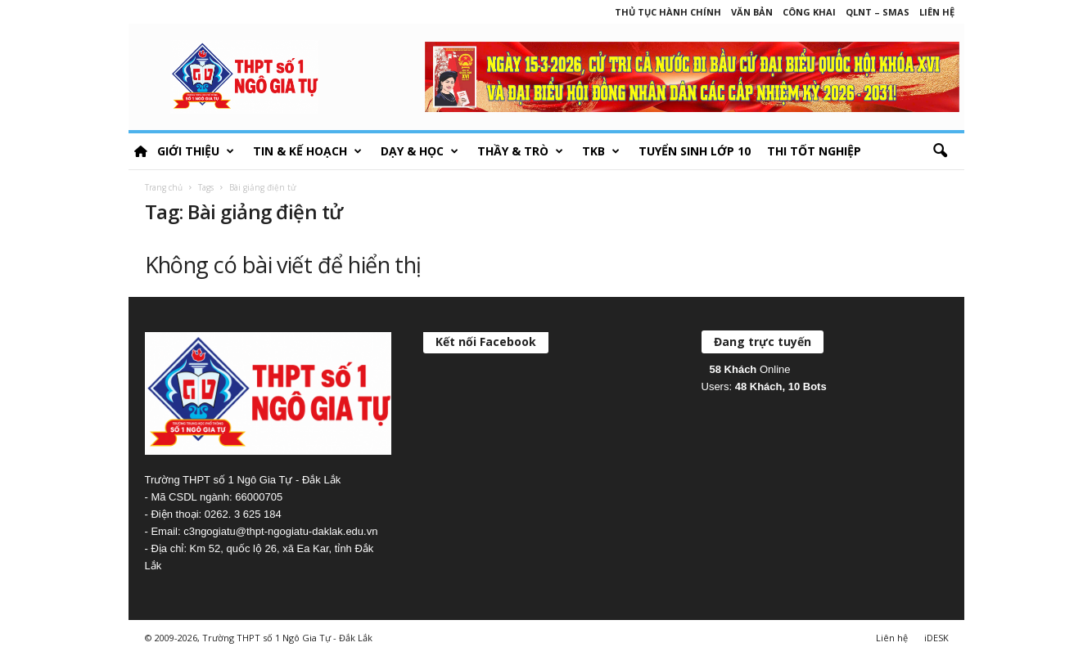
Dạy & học (419, 151)
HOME (141, 151)
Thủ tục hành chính (668, 12)
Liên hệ (936, 12)
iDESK (936, 637)
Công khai (809, 12)
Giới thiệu (195, 151)
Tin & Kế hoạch (307, 151)
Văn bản (752, 12)
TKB (601, 151)
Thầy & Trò (520, 151)
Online (750, 369)
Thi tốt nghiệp (814, 151)
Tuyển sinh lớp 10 (695, 151)
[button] (940, 151)
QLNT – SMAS (877, 12)
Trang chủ (164, 187)
